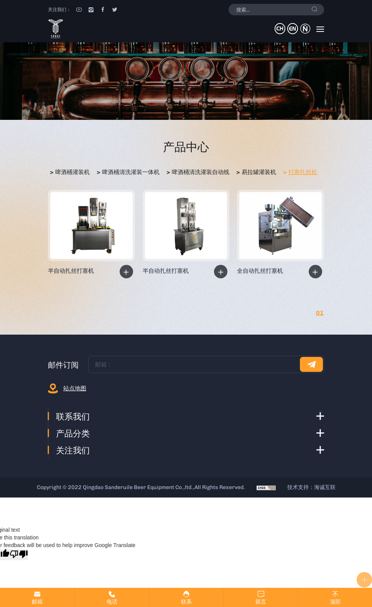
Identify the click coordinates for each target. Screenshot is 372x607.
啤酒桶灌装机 (72, 172)
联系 (186, 602)
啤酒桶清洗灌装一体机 (131, 172)
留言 (260, 602)
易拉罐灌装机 (259, 172)
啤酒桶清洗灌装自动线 (200, 172)
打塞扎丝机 (302, 172)
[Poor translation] (19, 554)
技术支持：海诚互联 (311, 487)
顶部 (335, 602)
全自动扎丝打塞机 (260, 270)
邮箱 (37, 602)
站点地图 (74, 388)
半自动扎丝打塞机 (71, 270)
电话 (112, 602)
